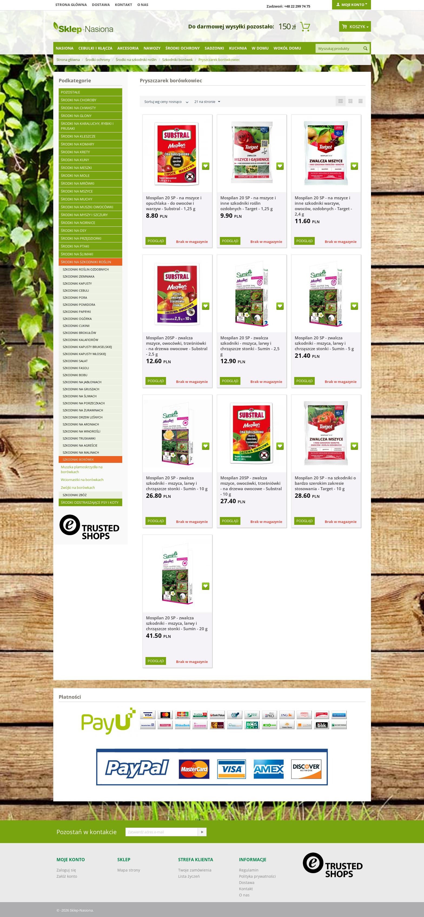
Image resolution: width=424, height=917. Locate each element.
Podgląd (156, 240)
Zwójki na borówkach (78, 487)
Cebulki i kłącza (95, 48)
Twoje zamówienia (194, 870)
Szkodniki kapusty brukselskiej (87, 347)
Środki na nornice (78, 222)
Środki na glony (76, 115)
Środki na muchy (76, 199)
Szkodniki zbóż (75, 495)
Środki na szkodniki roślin (136, 59)
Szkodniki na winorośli (81, 431)
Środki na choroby (78, 99)
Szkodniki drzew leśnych (82, 417)
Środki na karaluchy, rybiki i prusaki (87, 126)
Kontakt (123, 4)
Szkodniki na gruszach (81, 389)
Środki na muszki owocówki (87, 206)
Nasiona (65, 48)
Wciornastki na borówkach (82, 479)
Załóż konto (67, 876)
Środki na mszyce (77, 191)
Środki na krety (75, 151)
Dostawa (101, 4)
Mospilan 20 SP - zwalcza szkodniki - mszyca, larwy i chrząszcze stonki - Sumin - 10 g (176, 483)
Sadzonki (214, 48)
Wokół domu (287, 48)
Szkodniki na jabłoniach (82, 382)
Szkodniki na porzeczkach (84, 403)
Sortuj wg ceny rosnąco (167, 102)
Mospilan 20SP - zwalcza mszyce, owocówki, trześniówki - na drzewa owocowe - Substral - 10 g (251, 486)
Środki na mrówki (77, 183)
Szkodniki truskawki (79, 438)
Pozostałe (70, 92)
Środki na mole (75, 175)
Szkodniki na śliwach (80, 396)
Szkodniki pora (75, 297)
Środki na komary (77, 144)
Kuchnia (238, 48)
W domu (260, 48)
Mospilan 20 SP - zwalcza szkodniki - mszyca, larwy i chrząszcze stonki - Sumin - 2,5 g (250, 346)
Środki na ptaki (75, 246)
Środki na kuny (75, 159)
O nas (142, 4)
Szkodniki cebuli (76, 290)
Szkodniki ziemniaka (78, 276)
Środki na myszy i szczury (84, 214)
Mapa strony (128, 870)
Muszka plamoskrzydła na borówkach (81, 469)
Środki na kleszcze (78, 136)
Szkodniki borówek (177, 59)
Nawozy (152, 48)
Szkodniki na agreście (80, 445)
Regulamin (249, 870)
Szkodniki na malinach (81, 452)
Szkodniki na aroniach (81, 424)
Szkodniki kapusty (77, 283)
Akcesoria (128, 48)
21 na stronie (207, 102)
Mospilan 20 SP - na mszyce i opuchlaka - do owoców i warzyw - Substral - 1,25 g (173, 203)
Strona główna (71, 4)
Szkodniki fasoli (76, 368)
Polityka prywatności (257, 876)
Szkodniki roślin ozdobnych (86, 269)
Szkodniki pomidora (79, 305)
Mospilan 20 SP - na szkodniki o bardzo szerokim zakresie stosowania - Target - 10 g (325, 483)
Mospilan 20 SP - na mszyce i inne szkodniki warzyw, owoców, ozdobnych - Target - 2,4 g (323, 206)
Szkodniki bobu (75, 375)
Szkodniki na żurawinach (83, 410)
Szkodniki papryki (77, 312)
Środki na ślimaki (77, 254)
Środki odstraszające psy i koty (89, 502)
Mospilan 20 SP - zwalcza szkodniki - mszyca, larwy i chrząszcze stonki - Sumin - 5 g (324, 343)
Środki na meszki (76, 167)
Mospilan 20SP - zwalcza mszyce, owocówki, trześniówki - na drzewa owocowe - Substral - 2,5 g (176, 346)
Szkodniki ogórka (77, 319)
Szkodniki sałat (75, 361)
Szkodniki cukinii (76, 326)
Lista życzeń (189, 876)
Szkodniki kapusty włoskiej (84, 354)
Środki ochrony (182, 48)
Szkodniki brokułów (79, 333)
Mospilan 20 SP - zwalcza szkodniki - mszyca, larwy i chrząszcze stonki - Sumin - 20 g (176, 623)
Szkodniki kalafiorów (80, 340)
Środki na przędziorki (81, 238)
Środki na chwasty (78, 107)
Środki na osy (73, 230)
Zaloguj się (66, 870)
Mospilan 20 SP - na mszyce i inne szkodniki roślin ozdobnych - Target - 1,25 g (248, 203)
